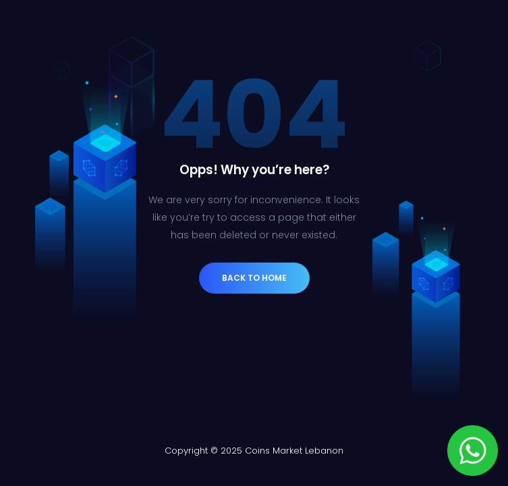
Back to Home (254, 278)
